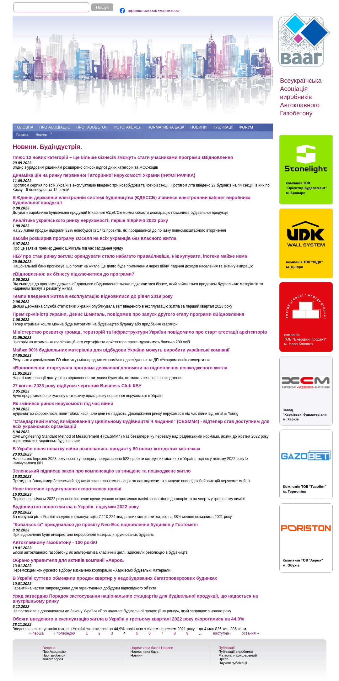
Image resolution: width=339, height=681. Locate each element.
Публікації (223, 127)
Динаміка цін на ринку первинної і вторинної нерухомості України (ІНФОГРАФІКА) (104, 175)
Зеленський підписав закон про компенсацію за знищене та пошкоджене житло (102, 470)
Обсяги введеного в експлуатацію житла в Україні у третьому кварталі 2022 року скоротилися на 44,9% (128, 618)
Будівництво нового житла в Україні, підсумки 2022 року (76, 506)
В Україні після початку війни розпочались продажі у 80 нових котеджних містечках (106, 448)
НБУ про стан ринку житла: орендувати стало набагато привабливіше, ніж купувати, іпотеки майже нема (130, 256)
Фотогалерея (128, 127)
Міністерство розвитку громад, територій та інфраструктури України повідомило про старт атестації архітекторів (140, 332)
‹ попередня (64, 633)
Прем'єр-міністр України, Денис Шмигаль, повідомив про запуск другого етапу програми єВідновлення (128, 314)
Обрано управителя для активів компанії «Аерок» (68, 560)
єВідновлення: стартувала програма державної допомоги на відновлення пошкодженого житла (120, 367)
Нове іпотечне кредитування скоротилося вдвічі (67, 488)
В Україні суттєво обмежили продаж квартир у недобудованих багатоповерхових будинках (115, 578)
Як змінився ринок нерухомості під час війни (63, 403)
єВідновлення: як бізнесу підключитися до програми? (73, 274)
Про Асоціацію (54, 127)
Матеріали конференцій (237, 655)
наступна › (222, 633)
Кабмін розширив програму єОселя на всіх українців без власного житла (94, 238)
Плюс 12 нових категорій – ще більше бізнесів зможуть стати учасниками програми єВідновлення (123, 157)
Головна (24, 127)
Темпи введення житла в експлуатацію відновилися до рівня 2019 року (93, 296)
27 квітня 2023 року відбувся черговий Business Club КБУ (77, 385)
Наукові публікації (232, 663)
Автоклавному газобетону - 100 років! (55, 542)
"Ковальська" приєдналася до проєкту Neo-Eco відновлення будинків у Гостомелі (105, 524)
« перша (36, 633)
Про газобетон (92, 127)
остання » (250, 633)
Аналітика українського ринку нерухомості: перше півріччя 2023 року (90, 220)
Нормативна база (166, 127)
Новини (198, 127)
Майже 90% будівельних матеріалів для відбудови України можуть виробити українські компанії (121, 349)
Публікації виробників (235, 651)
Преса (223, 659)
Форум (246, 127)
